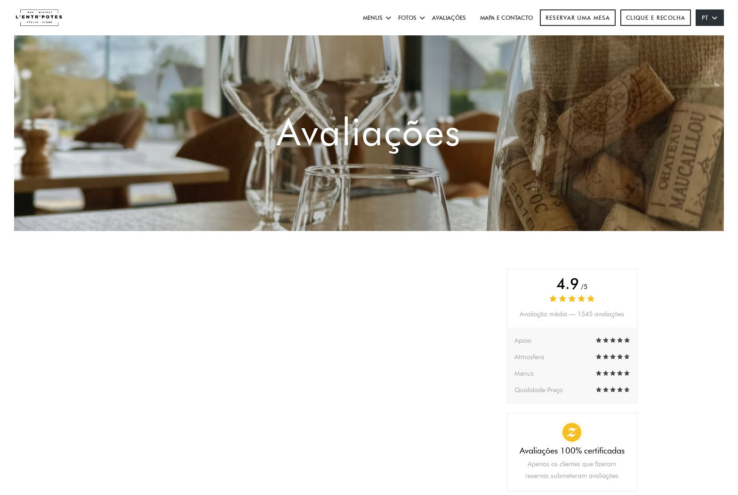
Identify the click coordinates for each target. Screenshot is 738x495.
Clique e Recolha (655, 17)
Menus (377, 17)
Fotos (411, 17)
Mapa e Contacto (506, 17)
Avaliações (449, 17)
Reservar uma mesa (577, 17)
